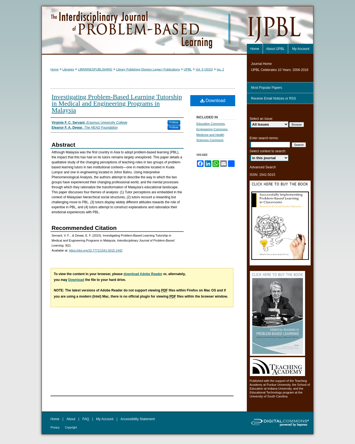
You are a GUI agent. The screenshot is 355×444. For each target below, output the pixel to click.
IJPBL (188, 69)
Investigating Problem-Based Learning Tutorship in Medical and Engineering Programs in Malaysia (117, 103)
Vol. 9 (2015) (204, 69)
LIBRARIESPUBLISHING (95, 69)
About (71, 419)
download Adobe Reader (142, 274)
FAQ (85, 419)
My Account (104, 419)
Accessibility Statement (138, 419)
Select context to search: (268, 151)
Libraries (68, 69)
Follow (173, 122)
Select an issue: (261, 119)
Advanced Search (263, 167)
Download (212, 100)
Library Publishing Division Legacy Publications (148, 69)
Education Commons (210, 123)
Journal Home (261, 64)
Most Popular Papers (266, 88)
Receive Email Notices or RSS (273, 98)
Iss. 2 (220, 69)
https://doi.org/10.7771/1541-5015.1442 (96, 250)
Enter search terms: (264, 138)
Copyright (71, 427)
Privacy (55, 427)
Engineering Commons (211, 129)
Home (54, 69)
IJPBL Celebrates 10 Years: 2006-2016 (279, 70)
